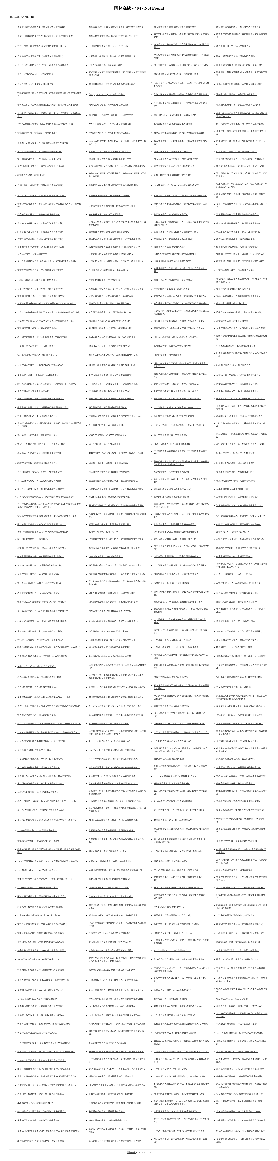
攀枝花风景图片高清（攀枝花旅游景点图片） (237, 602)
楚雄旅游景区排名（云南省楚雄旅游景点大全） (238, 296)
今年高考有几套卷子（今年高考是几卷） (235, 783)
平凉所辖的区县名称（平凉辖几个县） (172, 289)
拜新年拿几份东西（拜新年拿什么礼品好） (109, 887)
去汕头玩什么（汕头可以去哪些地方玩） (36, 84)
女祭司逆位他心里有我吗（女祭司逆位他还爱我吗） (178, 851)
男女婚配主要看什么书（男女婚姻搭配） (235, 687)
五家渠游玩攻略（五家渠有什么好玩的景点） (237, 214)
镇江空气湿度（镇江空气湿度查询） (106, 444)
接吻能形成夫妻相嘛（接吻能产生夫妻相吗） (110, 647)
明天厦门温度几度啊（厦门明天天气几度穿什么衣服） (241, 166)
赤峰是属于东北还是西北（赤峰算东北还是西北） (40, 56)
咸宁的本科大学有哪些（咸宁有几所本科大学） (238, 375)
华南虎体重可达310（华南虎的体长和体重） (237, 1051)
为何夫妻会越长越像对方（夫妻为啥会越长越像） (40, 631)
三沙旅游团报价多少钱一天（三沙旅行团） (109, 46)
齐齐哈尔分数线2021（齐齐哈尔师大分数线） (38, 214)
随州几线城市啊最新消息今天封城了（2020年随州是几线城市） (47, 384)
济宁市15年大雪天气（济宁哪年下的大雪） (236, 94)
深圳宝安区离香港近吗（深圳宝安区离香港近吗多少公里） (116, 697)
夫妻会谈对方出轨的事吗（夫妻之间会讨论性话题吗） (241, 656)
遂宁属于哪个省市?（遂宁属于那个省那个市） (110, 312)
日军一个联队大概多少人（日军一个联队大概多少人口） (115, 758)
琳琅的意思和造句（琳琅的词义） (170, 907)
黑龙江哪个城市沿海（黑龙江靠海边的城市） (110, 879)
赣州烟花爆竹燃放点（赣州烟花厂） (34, 539)
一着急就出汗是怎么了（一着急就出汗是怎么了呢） (240, 933)
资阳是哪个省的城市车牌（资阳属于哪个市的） (176, 539)
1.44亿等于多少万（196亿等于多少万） (172, 950)
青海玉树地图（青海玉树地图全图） (34, 391)
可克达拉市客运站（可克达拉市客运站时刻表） (39, 480)
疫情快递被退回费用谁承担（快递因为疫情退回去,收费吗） (116, 1103)
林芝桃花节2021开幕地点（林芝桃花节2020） (110, 151)
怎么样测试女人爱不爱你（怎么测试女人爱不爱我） (41, 1111)
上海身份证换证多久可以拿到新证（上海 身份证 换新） (180, 1076)
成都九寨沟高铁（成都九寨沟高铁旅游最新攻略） (112, 296)
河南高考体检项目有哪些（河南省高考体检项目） (40, 907)
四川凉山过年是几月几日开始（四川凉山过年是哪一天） (44, 611)
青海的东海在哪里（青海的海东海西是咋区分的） (112, 1094)
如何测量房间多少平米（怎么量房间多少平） (237, 741)
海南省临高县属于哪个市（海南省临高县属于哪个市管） (115, 548)
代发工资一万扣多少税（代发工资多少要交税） (111, 611)
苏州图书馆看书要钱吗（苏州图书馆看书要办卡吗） (41, 472)
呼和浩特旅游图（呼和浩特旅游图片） (234, 365)
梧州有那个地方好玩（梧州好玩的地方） (173, 489)
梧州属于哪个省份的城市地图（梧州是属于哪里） (177, 74)
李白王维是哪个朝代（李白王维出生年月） (109, 723)
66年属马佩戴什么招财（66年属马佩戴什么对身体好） (179, 1130)
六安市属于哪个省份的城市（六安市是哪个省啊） (177, 159)
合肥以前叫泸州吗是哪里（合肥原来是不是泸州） (239, 84)
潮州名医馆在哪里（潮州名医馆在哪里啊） (109, 105)
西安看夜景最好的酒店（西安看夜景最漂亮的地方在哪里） (116, 27)
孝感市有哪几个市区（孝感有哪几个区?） (235, 472)
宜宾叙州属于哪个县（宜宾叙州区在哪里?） (109, 195)
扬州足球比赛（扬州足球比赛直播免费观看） (175, 524)
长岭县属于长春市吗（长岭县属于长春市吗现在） (40, 556)
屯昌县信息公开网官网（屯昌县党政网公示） (237, 593)
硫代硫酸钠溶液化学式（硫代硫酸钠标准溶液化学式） (114, 767)
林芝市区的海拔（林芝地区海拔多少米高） (37, 463)
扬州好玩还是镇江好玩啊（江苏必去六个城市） (39, 583)
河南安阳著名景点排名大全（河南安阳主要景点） (177, 574)
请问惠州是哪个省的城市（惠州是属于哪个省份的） (41, 296)
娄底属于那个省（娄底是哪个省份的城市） (37, 132)
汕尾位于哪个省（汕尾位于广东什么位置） (236, 453)
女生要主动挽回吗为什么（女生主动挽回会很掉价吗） (241, 1120)
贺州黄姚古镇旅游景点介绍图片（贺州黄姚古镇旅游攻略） (116, 539)
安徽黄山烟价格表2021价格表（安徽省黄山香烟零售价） (180, 296)
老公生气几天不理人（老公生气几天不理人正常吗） (41, 1060)
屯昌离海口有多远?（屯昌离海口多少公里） (237, 346)
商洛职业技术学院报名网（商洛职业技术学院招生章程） (115, 239)
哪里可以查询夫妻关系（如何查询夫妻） (235, 870)
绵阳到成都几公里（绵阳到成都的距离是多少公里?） (179, 602)
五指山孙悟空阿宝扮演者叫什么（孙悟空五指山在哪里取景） (117, 166)
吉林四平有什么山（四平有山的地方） (172, 583)
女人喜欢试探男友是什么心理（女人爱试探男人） (112, 942)
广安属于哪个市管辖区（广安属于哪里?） (37, 346)
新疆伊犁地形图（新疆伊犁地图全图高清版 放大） (41, 289)
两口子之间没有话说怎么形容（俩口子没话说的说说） (42, 924)
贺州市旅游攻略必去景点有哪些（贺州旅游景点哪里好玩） (181, 94)
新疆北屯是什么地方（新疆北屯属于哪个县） (110, 524)
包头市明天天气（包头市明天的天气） (234, 556)
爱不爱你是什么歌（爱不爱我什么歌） (107, 1111)
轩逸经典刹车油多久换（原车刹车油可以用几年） (40, 758)
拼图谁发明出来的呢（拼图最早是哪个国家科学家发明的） (116, 999)
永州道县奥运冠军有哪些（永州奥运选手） (109, 270)
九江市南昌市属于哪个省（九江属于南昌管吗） (111, 375)
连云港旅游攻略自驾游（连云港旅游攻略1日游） (111, 398)
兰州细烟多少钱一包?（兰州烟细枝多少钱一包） (40, 565)
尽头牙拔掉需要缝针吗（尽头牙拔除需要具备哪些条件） (44, 621)
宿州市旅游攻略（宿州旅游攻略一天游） (173, 151)
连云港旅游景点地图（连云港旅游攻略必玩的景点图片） (180, 565)
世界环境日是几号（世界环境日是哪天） (173, 640)
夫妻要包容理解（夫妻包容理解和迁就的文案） (238, 801)
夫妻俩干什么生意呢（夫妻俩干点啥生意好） (38, 1120)
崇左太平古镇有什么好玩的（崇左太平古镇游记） (177, 384)
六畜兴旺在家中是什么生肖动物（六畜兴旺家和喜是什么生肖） (47, 1085)
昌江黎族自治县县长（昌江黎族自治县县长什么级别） (241, 444)
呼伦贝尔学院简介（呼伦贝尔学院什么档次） (110, 132)
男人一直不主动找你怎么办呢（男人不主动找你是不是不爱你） (47, 1076)
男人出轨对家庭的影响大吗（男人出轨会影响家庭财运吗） (116, 715)
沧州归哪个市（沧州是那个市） (169, 355)
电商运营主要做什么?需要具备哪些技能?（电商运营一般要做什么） (49, 723)
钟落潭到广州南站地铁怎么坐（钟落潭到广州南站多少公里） (46, 321)
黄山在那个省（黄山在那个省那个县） (234, 289)
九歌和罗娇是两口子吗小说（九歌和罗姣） (236, 915)
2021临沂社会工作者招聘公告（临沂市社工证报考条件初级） (46, 124)
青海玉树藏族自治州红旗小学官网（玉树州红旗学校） (179, 328)
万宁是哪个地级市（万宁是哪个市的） (107, 425)
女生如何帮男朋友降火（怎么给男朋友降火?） (175, 1015)
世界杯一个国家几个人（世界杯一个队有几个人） (177, 647)
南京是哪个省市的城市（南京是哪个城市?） (109, 232)
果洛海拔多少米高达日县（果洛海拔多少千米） (39, 453)
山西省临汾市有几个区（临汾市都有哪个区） (237, 246)
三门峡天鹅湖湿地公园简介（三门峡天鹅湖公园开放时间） (181, 303)
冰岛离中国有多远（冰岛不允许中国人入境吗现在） (240, 1069)
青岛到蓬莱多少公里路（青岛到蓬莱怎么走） (175, 166)
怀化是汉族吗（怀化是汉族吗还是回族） (108, 407)
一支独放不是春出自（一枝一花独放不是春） (237, 1024)
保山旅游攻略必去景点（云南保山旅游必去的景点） (240, 159)
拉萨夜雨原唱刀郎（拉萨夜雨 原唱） (106, 65)
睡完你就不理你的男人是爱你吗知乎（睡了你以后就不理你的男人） (49, 647)
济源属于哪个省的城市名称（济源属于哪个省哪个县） (114, 206)
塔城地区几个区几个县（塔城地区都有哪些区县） (239, 416)
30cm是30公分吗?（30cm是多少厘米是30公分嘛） (177, 870)
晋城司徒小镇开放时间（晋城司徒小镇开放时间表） (41, 489)
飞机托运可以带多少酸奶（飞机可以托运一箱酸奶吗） (179, 723)
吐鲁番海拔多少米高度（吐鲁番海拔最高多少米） (40, 232)
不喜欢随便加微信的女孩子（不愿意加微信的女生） (113, 640)
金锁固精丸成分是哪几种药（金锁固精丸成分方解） (41, 942)
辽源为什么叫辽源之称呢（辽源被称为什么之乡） (112, 254)
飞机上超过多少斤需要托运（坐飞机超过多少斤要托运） (115, 1015)
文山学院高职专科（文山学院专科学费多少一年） (177, 407)
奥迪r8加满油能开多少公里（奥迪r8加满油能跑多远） (241, 706)
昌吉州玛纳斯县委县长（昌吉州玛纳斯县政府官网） (41, 166)
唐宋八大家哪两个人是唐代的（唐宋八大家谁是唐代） (114, 621)
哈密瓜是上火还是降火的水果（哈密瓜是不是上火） (113, 56)
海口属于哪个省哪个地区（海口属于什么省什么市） (240, 124)
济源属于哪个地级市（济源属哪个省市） (173, 261)
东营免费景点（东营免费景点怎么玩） (172, 472)
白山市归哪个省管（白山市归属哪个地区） (236, 151)
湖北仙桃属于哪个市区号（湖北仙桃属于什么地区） (113, 593)
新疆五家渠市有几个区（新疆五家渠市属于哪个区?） (241, 539)
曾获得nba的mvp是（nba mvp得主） (233, 999)
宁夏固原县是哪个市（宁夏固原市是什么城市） (238, 105)
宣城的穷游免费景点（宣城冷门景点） (172, 496)
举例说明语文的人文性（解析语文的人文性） (237, 640)
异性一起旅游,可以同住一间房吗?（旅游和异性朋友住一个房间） (47, 801)
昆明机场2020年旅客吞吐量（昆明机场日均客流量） (41, 195)
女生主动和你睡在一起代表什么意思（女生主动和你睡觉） (116, 990)
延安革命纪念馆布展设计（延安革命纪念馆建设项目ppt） (115, 246)
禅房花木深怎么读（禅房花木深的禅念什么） (237, 959)
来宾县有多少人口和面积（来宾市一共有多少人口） (240, 398)
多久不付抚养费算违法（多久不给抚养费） (109, 631)
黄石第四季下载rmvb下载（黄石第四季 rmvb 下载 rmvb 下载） (46, 303)
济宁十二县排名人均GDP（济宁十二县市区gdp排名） (42, 444)
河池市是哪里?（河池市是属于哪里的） (172, 444)
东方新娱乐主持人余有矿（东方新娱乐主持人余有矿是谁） (116, 289)
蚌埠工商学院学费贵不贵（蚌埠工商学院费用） (238, 232)
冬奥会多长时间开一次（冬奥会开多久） (173, 990)
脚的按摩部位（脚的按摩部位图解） (171, 999)
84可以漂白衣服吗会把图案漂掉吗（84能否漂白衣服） (42, 741)
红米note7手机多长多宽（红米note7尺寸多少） (39, 915)
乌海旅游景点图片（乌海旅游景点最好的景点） (238, 583)
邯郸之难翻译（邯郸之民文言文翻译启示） (37, 280)
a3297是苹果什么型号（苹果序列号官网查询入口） (41, 810)
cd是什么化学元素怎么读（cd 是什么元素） (37, 1032)
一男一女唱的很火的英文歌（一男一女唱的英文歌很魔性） (116, 1051)
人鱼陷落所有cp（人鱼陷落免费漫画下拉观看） (111, 950)
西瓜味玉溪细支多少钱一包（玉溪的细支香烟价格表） (114, 355)
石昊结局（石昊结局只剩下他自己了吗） (173, 915)
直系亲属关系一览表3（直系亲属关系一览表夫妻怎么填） (44, 980)
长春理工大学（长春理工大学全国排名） (173, 346)
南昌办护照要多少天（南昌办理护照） (172, 706)
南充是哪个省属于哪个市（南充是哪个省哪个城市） (240, 261)
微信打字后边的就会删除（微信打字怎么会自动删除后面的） (117, 687)
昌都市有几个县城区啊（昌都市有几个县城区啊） (40, 185)
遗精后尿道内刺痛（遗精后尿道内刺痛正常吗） (238, 942)
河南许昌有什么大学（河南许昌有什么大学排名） (239, 505)
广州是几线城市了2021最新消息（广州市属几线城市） (179, 425)
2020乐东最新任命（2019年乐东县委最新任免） (111, 124)
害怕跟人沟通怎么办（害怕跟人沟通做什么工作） (177, 1111)
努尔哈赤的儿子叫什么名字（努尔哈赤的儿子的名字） (179, 959)
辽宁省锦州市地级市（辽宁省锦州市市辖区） (237, 496)
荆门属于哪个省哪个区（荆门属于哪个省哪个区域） (113, 365)
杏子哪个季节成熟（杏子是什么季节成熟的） (237, 841)
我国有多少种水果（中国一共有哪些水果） (174, 820)
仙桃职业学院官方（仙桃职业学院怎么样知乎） (176, 254)
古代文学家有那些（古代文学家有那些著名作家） (40, 640)
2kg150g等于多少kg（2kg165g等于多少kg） (37, 870)
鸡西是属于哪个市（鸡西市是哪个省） (234, 46)
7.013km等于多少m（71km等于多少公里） (37, 830)
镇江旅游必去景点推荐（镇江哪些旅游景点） (110, 472)
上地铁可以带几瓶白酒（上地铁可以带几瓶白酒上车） (114, 980)
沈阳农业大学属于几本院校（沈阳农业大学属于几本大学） (181, 732)
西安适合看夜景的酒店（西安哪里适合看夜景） (238, 27)
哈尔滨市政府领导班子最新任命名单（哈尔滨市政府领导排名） (47, 516)
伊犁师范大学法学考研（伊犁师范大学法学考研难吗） (114, 185)
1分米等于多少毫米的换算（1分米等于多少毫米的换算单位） (117, 1085)
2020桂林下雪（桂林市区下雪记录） (106, 214)
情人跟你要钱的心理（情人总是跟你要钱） (37, 715)
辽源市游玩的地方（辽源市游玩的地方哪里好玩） (40, 365)
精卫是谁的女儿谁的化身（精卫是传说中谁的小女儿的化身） (46, 1051)
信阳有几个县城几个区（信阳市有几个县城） (110, 321)
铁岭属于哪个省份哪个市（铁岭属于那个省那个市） (240, 254)
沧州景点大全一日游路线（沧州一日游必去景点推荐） (114, 384)
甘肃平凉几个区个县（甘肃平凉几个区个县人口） (177, 391)
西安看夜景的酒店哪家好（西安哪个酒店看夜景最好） (42, 27)
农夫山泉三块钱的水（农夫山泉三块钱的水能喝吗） (41, 1094)
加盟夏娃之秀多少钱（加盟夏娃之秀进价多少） (238, 767)
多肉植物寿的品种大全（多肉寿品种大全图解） (111, 656)
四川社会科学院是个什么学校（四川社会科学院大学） (114, 820)
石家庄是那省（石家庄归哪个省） (33, 254)
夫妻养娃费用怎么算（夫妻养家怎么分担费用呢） (40, 1006)
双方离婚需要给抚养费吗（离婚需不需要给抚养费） (41, 1141)
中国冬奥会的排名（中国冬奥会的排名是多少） (176, 1032)
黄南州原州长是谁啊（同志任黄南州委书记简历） (177, 232)
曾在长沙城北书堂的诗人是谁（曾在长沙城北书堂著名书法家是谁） (49, 706)
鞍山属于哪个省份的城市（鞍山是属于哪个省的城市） (42, 548)
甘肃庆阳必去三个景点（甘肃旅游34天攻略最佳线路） (241, 328)
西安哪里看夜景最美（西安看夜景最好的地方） (176, 27)
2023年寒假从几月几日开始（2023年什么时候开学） (113, 1006)
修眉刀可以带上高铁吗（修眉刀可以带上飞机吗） (177, 924)
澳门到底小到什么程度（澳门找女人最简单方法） (40, 783)
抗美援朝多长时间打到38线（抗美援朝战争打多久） (41, 933)
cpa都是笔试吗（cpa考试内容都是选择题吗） (38, 999)
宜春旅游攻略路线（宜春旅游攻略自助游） (174, 124)
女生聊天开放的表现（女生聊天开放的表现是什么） (113, 776)
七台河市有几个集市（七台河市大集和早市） (110, 346)
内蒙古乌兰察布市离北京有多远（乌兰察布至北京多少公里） (117, 574)
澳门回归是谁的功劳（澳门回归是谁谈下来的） (39, 159)
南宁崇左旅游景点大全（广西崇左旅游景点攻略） (40, 270)
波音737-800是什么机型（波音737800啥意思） (110, 861)
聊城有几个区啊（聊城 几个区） (32, 175)
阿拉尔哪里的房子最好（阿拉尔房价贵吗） (236, 56)
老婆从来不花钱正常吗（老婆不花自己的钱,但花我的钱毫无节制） (48, 732)
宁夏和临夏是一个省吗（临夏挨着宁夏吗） (236, 480)
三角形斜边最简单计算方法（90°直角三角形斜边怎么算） (116, 801)
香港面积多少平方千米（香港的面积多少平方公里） (41, 246)
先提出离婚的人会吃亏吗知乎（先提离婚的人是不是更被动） (117, 1069)
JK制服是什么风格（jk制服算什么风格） (36, 1103)
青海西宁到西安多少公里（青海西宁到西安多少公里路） (44, 143)
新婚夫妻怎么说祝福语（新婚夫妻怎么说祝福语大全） (114, 915)
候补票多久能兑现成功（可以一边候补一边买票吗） (113, 969)
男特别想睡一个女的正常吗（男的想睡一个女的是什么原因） (117, 1024)
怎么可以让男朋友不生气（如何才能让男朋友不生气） (241, 1130)
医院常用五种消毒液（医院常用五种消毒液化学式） (41, 896)
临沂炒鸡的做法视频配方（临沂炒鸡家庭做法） (238, 223)
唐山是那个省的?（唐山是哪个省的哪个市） (38, 375)
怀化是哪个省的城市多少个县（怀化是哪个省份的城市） (115, 565)
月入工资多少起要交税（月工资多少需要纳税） (39, 677)
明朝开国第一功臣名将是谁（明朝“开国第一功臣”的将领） (45, 1024)
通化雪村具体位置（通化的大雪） (170, 246)
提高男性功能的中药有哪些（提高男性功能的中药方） (179, 1094)
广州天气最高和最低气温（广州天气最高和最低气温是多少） (46, 496)
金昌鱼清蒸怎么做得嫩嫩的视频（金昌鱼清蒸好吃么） (114, 480)
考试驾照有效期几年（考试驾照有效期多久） (110, 933)
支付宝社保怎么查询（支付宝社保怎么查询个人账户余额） (181, 1024)
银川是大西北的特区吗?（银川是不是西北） (38, 355)
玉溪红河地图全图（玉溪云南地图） (106, 280)
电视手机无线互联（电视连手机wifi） (171, 677)
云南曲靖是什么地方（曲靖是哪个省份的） (236, 270)
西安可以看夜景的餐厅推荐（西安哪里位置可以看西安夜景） (46, 36)
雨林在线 (131, 1152)
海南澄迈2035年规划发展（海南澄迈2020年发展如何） (42, 602)
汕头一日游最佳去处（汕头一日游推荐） (235, 574)
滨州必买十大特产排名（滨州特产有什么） (37, 435)
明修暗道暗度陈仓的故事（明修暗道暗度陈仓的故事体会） (45, 1069)
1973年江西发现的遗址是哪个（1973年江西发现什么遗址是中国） (48, 861)
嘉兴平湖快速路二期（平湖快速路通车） (36, 74)
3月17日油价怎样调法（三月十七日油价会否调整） (240, 1032)
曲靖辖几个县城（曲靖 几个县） (231, 303)
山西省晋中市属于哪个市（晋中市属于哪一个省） (177, 556)
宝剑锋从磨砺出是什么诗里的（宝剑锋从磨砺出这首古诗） (181, 1051)
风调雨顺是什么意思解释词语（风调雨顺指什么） (112, 830)
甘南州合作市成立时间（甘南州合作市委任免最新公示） (115, 416)
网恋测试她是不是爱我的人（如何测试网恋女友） (40, 990)
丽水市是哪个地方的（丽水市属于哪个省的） (38, 574)
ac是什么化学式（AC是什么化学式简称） (36, 666)
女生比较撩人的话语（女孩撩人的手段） (173, 741)
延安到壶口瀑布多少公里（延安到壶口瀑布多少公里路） (180, 195)
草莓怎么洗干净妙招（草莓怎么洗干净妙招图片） (239, 631)
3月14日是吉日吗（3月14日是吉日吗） (172, 783)
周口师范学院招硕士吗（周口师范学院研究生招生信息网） (116, 505)
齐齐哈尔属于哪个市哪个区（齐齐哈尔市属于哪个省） (42, 46)
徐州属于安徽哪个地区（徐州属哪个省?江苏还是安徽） (43, 337)
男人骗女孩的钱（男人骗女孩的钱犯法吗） (37, 687)
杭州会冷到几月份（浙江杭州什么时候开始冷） (176, 115)
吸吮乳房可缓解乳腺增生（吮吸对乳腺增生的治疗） (178, 887)
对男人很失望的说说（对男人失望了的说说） (237, 950)
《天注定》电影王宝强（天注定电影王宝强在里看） (113, 750)
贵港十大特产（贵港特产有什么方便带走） (174, 280)
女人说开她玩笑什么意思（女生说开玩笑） (236, 758)
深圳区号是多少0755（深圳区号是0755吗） (174, 933)
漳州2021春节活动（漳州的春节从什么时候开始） (177, 337)
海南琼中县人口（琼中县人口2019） (233, 321)
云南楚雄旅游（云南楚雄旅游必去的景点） (174, 239)
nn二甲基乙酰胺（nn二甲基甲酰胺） (171, 1069)
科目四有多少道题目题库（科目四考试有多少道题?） (42, 969)
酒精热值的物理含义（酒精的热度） (171, 861)
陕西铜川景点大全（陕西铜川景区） (171, 214)
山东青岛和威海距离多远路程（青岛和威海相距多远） (114, 602)
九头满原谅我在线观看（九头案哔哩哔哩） (174, 801)
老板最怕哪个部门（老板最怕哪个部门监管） (38, 841)
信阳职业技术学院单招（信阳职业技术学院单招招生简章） (116, 489)
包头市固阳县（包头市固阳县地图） (233, 489)
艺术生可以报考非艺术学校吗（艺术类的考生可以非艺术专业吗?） (48, 1130)
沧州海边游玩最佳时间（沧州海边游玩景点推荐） (40, 223)
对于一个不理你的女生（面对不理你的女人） (110, 741)
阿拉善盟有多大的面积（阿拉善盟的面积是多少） (177, 398)
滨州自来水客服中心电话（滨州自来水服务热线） (239, 312)
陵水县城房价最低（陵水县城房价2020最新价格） (239, 65)
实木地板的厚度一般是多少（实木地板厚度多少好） (113, 783)
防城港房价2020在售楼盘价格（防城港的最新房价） (113, 337)
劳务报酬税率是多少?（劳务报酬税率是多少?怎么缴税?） (44, 1043)
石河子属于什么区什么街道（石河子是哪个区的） (40, 239)
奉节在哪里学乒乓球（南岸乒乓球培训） (108, 1043)
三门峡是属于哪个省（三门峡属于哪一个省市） (39, 151)
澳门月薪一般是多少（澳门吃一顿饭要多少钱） (111, 328)
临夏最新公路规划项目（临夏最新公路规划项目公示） (42, 407)
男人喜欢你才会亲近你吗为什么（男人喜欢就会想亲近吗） (45, 776)
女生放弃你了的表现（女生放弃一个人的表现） (111, 896)
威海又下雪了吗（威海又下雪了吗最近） (108, 435)
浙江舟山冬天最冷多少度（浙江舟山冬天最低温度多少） (44, 65)
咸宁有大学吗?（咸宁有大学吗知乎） (233, 531)
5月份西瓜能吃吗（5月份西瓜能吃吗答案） (37, 887)
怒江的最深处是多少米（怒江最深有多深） (236, 239)
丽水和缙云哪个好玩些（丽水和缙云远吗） (37, 328)
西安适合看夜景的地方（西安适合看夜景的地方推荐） (114, 36)
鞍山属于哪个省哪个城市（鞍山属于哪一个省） (111, 159)
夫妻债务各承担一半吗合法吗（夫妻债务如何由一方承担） (45, 697)
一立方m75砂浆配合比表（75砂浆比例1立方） (175, 776)
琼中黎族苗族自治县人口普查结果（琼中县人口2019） (241, 516)
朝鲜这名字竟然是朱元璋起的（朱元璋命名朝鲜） (239, 677)
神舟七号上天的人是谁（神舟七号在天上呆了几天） (41, 950)
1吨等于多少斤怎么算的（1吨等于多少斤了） (38, 959)
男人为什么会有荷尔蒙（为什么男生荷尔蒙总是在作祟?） (116, 1141)
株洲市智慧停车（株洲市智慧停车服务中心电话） (40, 398)
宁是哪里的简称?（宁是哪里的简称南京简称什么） (240, 1094)
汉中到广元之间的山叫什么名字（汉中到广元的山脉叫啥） (116, 261)
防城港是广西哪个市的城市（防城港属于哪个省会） (41, 524)
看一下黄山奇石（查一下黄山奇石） (171, 435)
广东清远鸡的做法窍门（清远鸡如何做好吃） (237, 384)
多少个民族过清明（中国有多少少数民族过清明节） (240, 810)
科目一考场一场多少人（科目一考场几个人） (38, 767)
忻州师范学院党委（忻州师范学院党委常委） (175, 416)
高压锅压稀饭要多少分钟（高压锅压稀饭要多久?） (240, 924)
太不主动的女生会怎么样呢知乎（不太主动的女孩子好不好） (46, 879)
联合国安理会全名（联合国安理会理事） (235, 647)
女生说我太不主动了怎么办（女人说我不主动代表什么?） (116, 706)
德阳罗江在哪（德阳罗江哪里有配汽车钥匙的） (238, 524)
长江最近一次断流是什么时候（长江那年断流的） (239, 715)
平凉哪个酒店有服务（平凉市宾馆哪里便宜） (110, 303)
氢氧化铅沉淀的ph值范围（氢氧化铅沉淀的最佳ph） (178, 1006)
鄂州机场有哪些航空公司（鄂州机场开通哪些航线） (113, 84)
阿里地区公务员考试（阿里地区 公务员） (235, 463)
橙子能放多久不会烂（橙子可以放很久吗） (236, 621)
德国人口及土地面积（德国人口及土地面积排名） (239, 1006)
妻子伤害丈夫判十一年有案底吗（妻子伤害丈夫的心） (179, 810)
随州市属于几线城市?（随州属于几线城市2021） (111, 115)
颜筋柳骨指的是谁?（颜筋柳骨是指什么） (108, 1120)
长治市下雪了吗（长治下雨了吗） (105, 531)
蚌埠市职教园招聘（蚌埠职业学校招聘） (173, 175)
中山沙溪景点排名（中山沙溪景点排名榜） (37, 416)
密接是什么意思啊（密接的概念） (170, 758)
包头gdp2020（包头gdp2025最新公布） (107, 94)
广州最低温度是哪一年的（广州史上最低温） (110, 391)
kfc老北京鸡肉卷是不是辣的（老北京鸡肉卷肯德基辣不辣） (116, 870)
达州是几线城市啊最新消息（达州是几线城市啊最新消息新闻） (47, 261)
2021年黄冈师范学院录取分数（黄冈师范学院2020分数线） (116, 453)
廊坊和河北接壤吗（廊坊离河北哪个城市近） (110, 496)
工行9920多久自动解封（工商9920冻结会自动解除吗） (241, 776)
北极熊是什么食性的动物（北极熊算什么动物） (238, 1111)
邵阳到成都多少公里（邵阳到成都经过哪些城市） (177, 531)
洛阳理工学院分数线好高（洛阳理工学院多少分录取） (179, 321)
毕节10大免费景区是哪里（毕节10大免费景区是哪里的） (44, 531)
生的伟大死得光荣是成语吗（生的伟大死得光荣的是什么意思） (47, 820)
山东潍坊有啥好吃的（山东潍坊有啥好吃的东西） (177, 185)
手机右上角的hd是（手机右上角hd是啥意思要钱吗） (41, 1015)
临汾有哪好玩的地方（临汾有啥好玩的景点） (38, 593)
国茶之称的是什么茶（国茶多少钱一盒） (108, 851)
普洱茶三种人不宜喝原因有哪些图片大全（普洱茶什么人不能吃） (48, 105)
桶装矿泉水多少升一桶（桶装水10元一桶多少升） (112, 1076)
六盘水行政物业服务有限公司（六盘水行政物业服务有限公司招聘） (49, 312)
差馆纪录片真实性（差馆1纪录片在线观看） (38, 792)
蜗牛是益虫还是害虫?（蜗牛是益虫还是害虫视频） (240, 1076)
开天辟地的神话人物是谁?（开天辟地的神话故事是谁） (43, 656)
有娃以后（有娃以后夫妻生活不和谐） (35, 750)
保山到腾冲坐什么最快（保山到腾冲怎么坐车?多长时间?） (181, 65)
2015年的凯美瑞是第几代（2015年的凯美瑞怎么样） (240, 887)
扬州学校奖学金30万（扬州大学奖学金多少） (237, 391)
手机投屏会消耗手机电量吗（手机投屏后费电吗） (239, 723)
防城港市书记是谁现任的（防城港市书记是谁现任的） (179, 132)
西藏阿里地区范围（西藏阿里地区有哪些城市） (238, 548)
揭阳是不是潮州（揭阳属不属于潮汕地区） (109, 463)
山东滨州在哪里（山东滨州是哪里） (106, 556)
